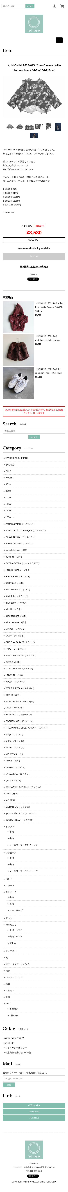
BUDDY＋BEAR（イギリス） (20, 820)
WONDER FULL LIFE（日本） (20, 701)
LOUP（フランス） (15, 708)
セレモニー (11, 951)
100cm (9, 497)
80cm (8, 484)
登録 (9, 1084)
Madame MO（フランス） (18, 807)
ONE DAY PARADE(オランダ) (20, 642)
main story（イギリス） (17, 603)
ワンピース (11, 852)
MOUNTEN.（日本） (16, 635)
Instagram (34, 1111)
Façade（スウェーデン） (18, 570)
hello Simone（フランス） (18, 589)
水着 (8, 984)
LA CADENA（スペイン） (18, 774)
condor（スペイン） (15, 747)
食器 (8, 997)
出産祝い (13, 1008)
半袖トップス (16, 930)
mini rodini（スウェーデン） (19, 714)
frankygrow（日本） (15, 583)
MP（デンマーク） (15, 754)
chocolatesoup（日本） (17, 550)
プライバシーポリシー (16, 1047)
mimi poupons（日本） (17, 616)
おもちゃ (10, 990)
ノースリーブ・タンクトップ (23, 845)
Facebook (34, 1117)
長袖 (11, 838)
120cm (9, 510)
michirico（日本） (14, 609)
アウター (10, 918)
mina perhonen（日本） (17, 622)
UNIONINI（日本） (15, 675)
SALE (8, 471)
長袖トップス (16, 936)
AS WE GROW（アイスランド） (22, 537)
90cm (8, 491)
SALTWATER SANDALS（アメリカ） (24, 787)
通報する (34, 274)
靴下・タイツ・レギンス (17, 964)
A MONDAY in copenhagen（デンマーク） (26, 530)
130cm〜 (10, 517)
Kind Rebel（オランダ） (17, 596)
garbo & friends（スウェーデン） (22, 813)
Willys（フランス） (15, 734)
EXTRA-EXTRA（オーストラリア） (23, 563)
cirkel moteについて (15, 1038)
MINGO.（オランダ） (16, 629)
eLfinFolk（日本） (14, 557)
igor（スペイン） (14, 780)
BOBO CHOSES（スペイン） (20, 543)
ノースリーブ (16, 910)
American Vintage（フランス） (21, 524)
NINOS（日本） (13, 760)
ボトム (12, 943)
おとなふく (11, 925)
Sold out (34, 256)
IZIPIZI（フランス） (15, 741)
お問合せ (9, 1043)
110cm (9, 504)
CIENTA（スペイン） (16, 767)
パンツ (9, 879)
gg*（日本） (12, 800)
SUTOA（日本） (14, 662)
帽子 (8, 970)
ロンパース (11, 892)
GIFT (8, 1003)
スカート (10, 885)
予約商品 (10, 464)
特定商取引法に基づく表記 (18, 1052)
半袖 (11, 831)
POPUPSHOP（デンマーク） (20, 721)
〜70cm (9, 477)
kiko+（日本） (12, 793)
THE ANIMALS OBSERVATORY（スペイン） (28, 727)
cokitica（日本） (14, 695)
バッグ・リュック (14, 977)
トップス (10, 826)
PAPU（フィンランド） (17, 649)
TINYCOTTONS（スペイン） (20, 668)
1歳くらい (14, 1015)
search (30, 6)
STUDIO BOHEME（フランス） (21, 655)
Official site (34, 1105)
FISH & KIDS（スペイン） (18, 576)
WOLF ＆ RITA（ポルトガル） (20, 688)
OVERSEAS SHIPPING (17, 458)
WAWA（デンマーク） (17, 681)
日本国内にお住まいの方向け (34, 266)
